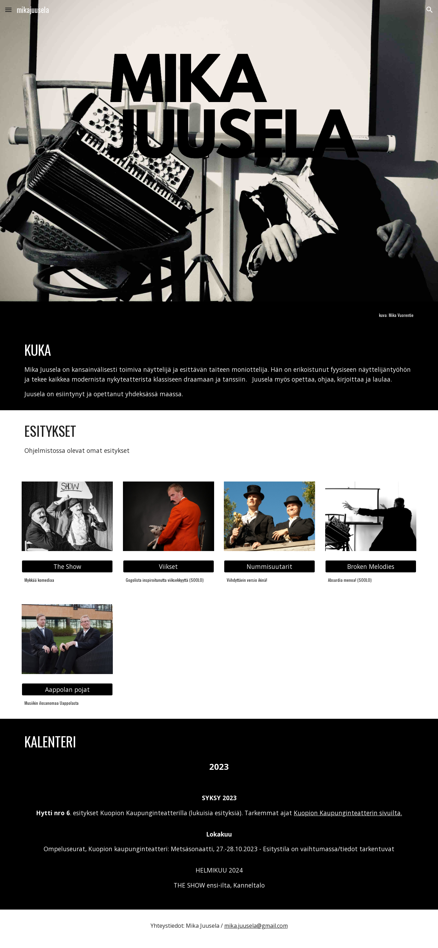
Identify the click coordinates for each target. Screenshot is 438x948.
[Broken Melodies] (371, 567)
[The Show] (67, 567)
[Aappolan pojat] (67, 689)
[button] (8, 9)
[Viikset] (168, 567)
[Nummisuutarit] (269, 567)
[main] (370, 315)
